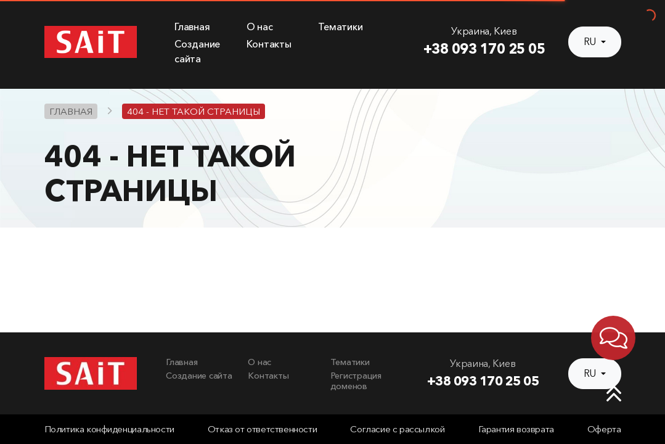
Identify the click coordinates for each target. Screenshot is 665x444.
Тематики (340, 27)
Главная (192, 27)
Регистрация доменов (355, 381)
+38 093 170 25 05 (484, 48)
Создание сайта (199, 375)
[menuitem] (203, 27)
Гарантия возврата (516, 429)
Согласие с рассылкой (397, 429)
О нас (260, 27)
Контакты (269, 44)
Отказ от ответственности (262, 429)
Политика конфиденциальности (109, 429)
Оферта (604, 429)
